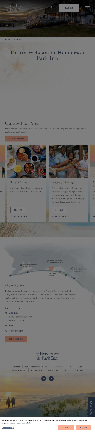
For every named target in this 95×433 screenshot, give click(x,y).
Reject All (83, 428)
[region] (47, 425)
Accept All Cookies (66, 428)
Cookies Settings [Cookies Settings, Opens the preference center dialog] (8, 427)
